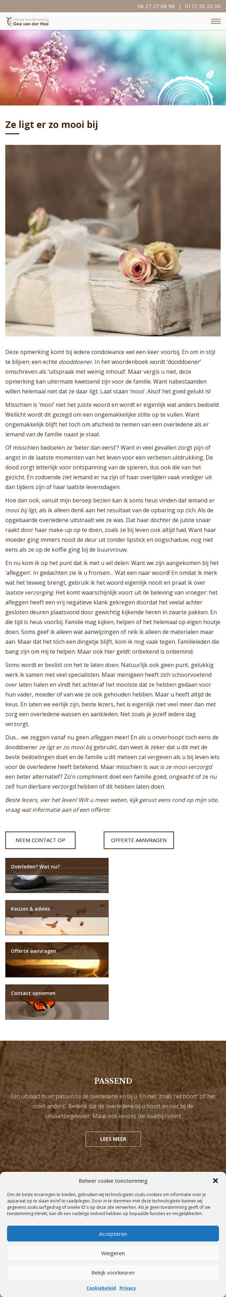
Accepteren (113, 1233)
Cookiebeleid (101, 1288)
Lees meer (113, 1054)
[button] (215, 1180)
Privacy (128, 1288)
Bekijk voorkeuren (113, 1272)
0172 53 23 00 (203, 5)
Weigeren (113, 1253)
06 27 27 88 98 (156, 5)
